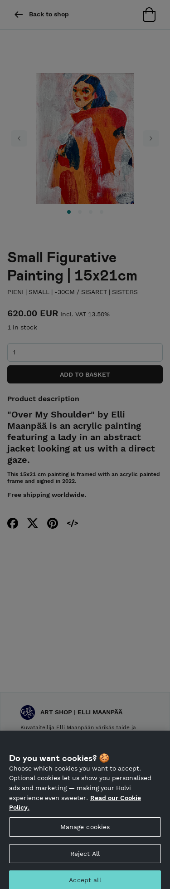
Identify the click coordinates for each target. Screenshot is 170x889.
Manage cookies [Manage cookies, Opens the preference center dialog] (85, 831)
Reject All (85, 857)
